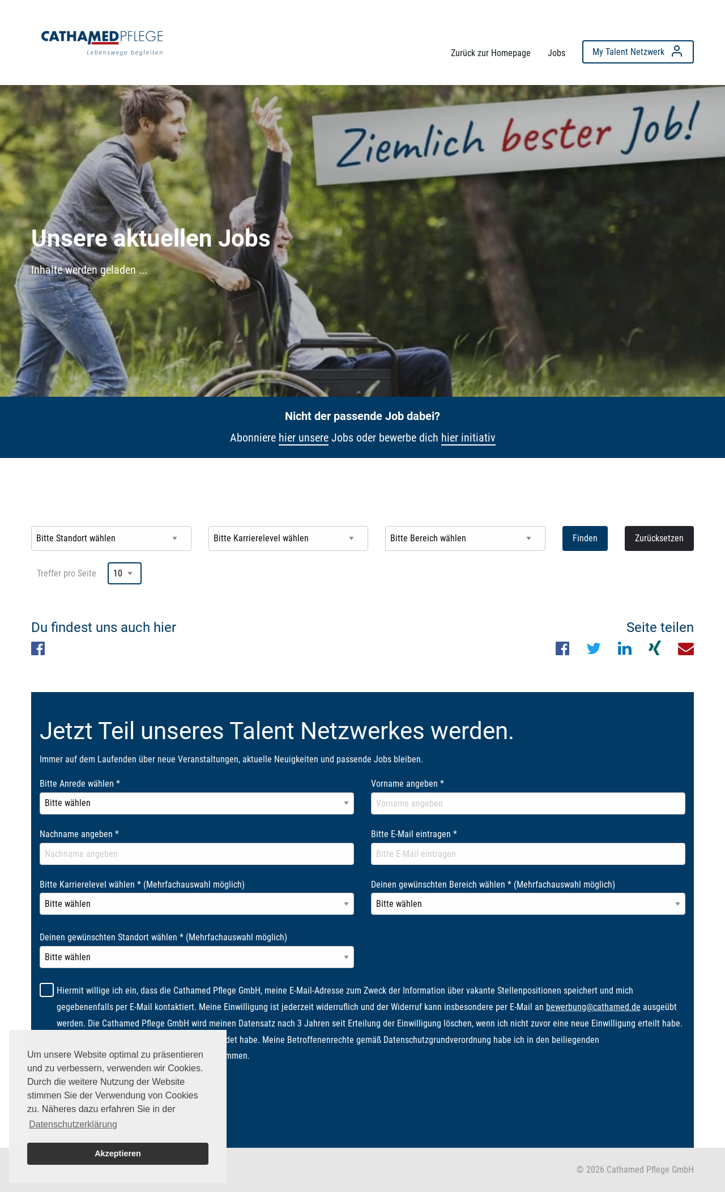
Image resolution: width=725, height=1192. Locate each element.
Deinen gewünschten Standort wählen (163, 937)
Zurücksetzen (659, 538)
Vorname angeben (407, 783)
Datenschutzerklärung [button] (73, 1124)
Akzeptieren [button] (118, 1153)
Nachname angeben (79, 834)
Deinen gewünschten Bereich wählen (493, 884)
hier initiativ (468, 437)
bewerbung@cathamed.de (593, 1007)
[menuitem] (102, 40)
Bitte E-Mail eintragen (414, 834)
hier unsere (304, 437)
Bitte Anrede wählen (80, 783)
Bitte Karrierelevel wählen (142, 884)
